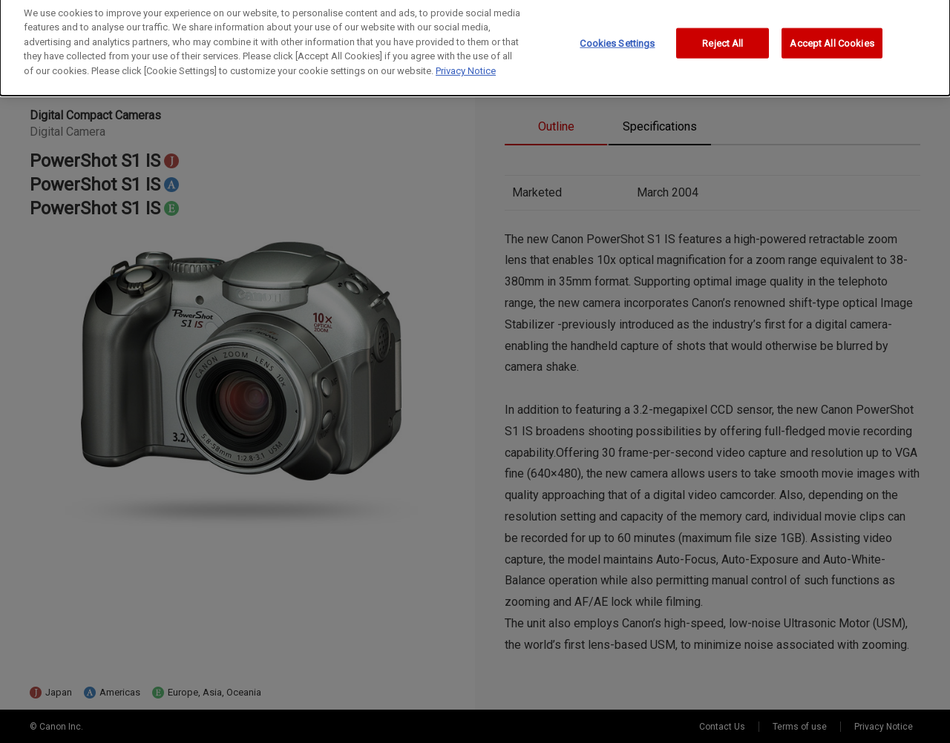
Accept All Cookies (832, 38)
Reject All (722, 38)
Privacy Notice (466, 66)
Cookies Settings (617, 38)
